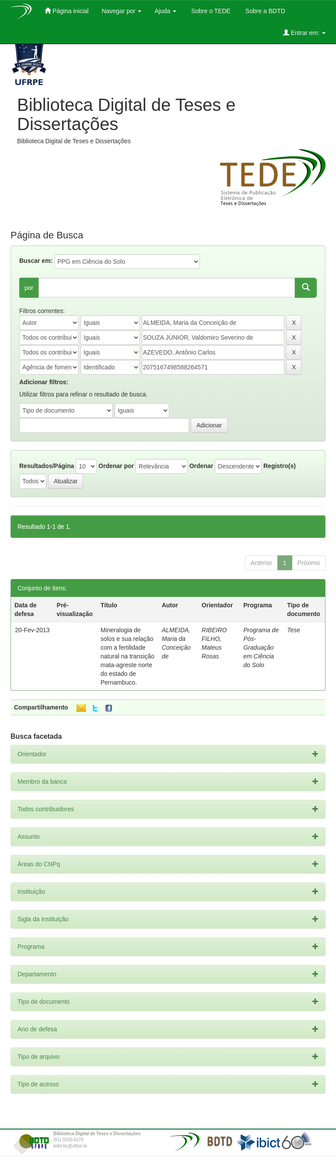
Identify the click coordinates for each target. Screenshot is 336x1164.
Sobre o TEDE (210, 10)
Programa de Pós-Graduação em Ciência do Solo (261, 647)
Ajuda (165, 10)
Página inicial (66, 10)
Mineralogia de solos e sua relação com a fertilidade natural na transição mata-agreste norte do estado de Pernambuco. (127, 656)
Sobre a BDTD (264, 10)
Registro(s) (279, 465)
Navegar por (121, 10)
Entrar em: (304, 32)
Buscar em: (35, 260)
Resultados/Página (46, 465)
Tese (293, 630)
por (28, 287)
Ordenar (201, 465)
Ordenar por (116, 465)
